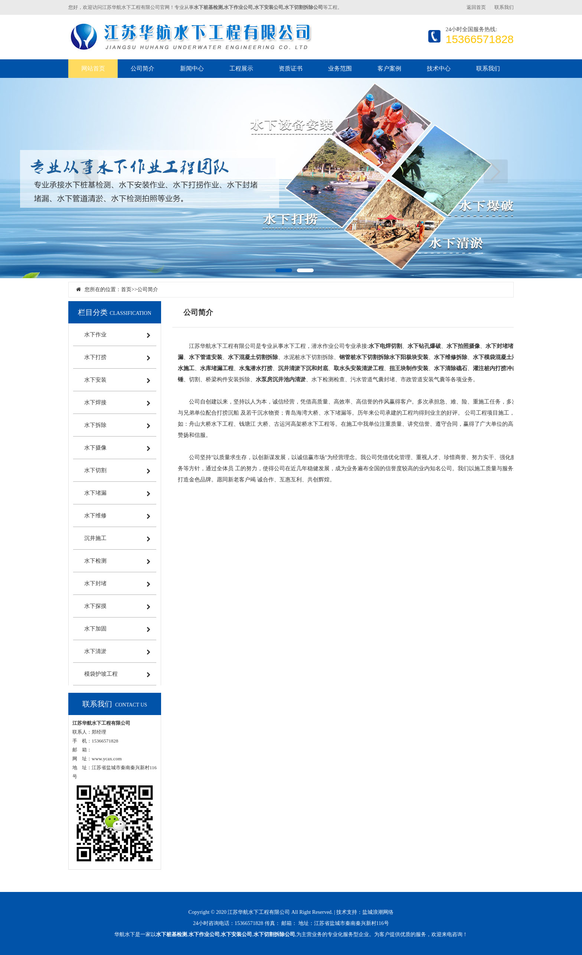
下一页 (496, 171)
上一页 (86, 171)
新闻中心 (192, 68)
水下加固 (95, 629)
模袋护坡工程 (101, 674)
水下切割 (95, 470)
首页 (126, 289)
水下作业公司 (204, 934)
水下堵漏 (95, 493)
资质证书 (291, 68)
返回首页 (476, 7)
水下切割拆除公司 (274, 934)
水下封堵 (95, 583)
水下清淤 (95, 651)
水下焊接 (95, 402)
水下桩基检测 (171, 934)
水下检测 (95, 561)
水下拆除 (95, 425)
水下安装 (95, 380)
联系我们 (504, 7)
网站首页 (93, 68)
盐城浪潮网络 (377, 912)
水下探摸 (95, 606)
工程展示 (241, 68)
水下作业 (95, 334)
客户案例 (389, 68)
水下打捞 (95, 357)
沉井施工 (95, 538)
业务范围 (340, 68)
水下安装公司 (236, 934)
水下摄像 (95, 448)
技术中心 (439, 68)
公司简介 (142, 68)
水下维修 (95, 515)
